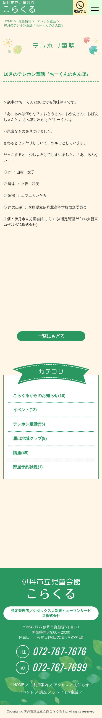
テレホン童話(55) (29, 424)
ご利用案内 (39, 685)
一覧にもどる (51, 336)
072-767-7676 (59, 651)
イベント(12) (25, 409)
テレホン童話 (46, 21)
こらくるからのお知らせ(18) (39, 395)
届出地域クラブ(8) (30, 438)
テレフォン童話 (65, 692)
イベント (26, 692)
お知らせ (81, 685)
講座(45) (21, 453)
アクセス (61, 685)
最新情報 (24, 21)
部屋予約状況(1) (28, 467)
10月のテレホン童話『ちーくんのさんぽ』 (34, 25)
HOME (8, 21)
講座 (43, 692)
